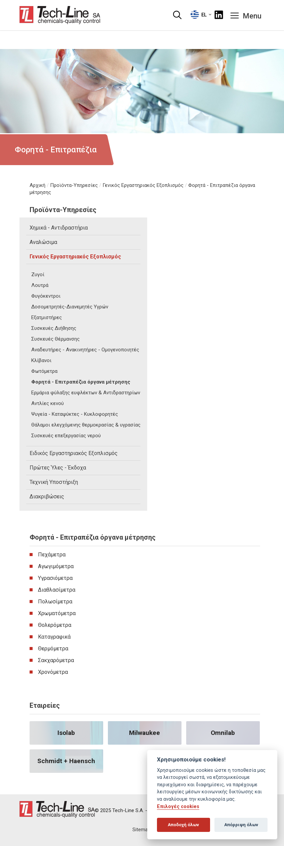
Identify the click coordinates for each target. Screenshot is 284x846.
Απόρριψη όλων (241, 824)
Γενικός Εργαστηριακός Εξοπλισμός (143, 185)
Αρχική (37, 185)
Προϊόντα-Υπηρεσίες (74, 185)
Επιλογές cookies (178, 806)
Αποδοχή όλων (183, 824)
